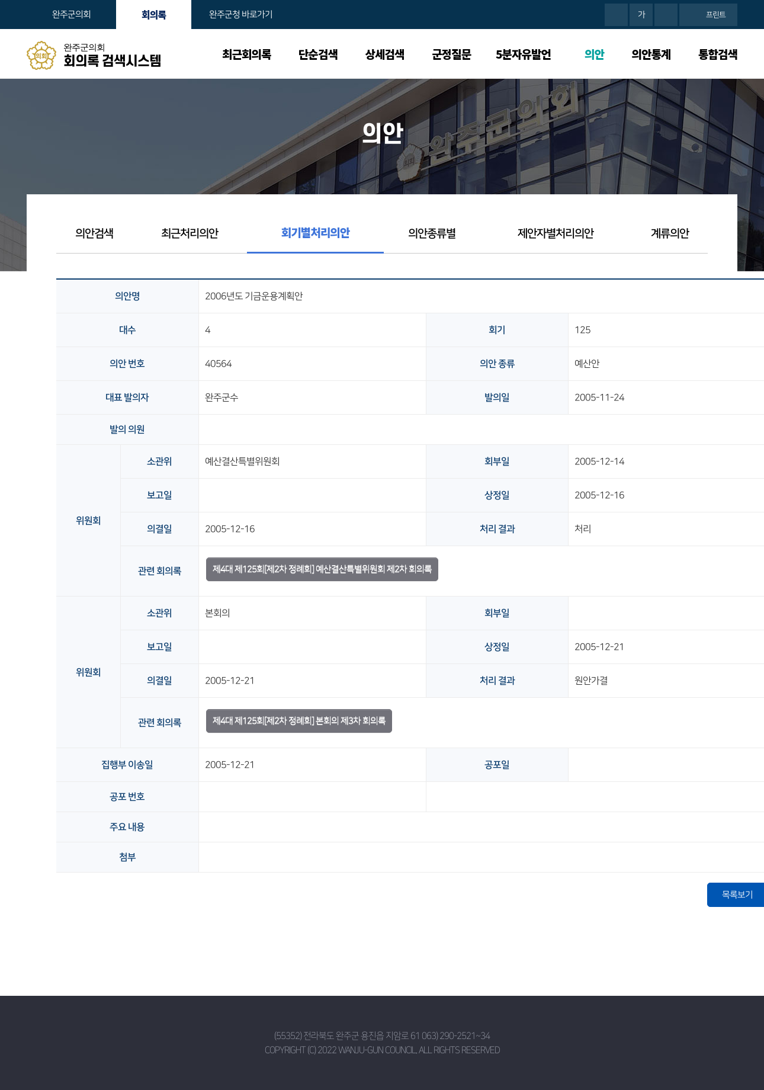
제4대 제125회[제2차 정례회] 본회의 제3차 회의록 (299, 721)
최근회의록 (246, 54)
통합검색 (717, 54)
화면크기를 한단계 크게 (616, 15)
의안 (594, 54)
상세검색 (385, 54)
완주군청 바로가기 (240, 14)
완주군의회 (71, 14)
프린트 (716, 15)
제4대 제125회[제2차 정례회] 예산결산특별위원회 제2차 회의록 (322, 569)
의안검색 (94, 233)
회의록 (154, 14)
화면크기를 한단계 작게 (666, 15)
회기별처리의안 (315, 232)
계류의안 (670, 233)
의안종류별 (431, 233)
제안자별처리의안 (555, 233)
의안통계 (651, 54)
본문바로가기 (0, 0)
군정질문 (451, 54)
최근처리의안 (189, 233)
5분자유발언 (523, 54)
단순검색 (318, 54)
